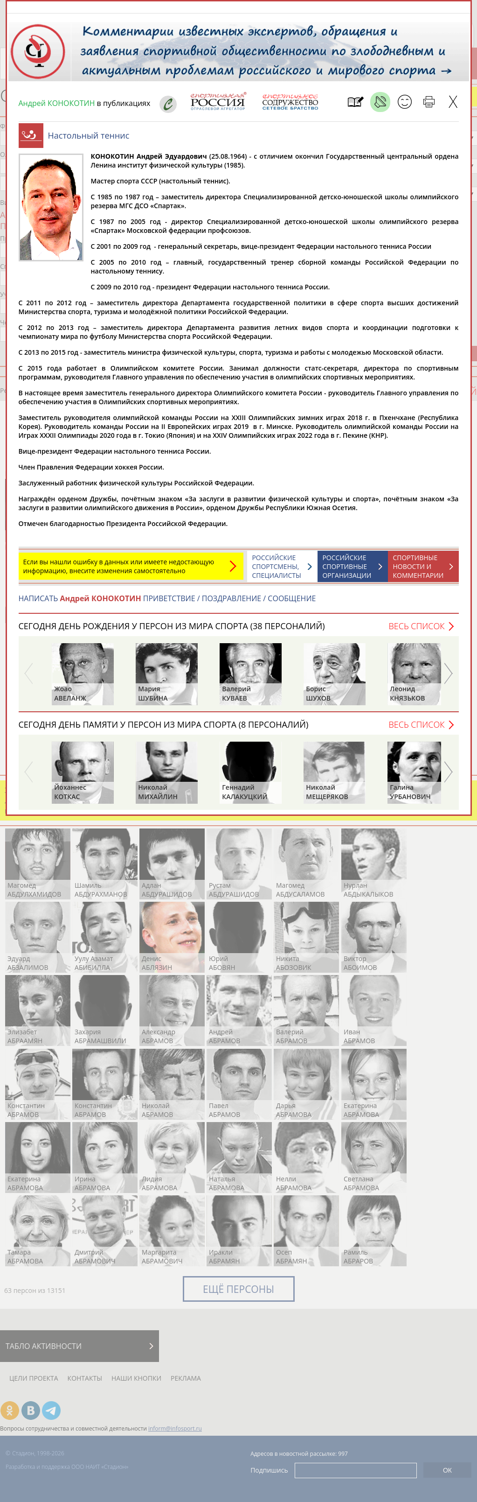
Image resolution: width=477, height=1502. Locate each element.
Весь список (416, 630)
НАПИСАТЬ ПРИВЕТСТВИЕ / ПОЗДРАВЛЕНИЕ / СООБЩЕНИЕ (167, 603)
